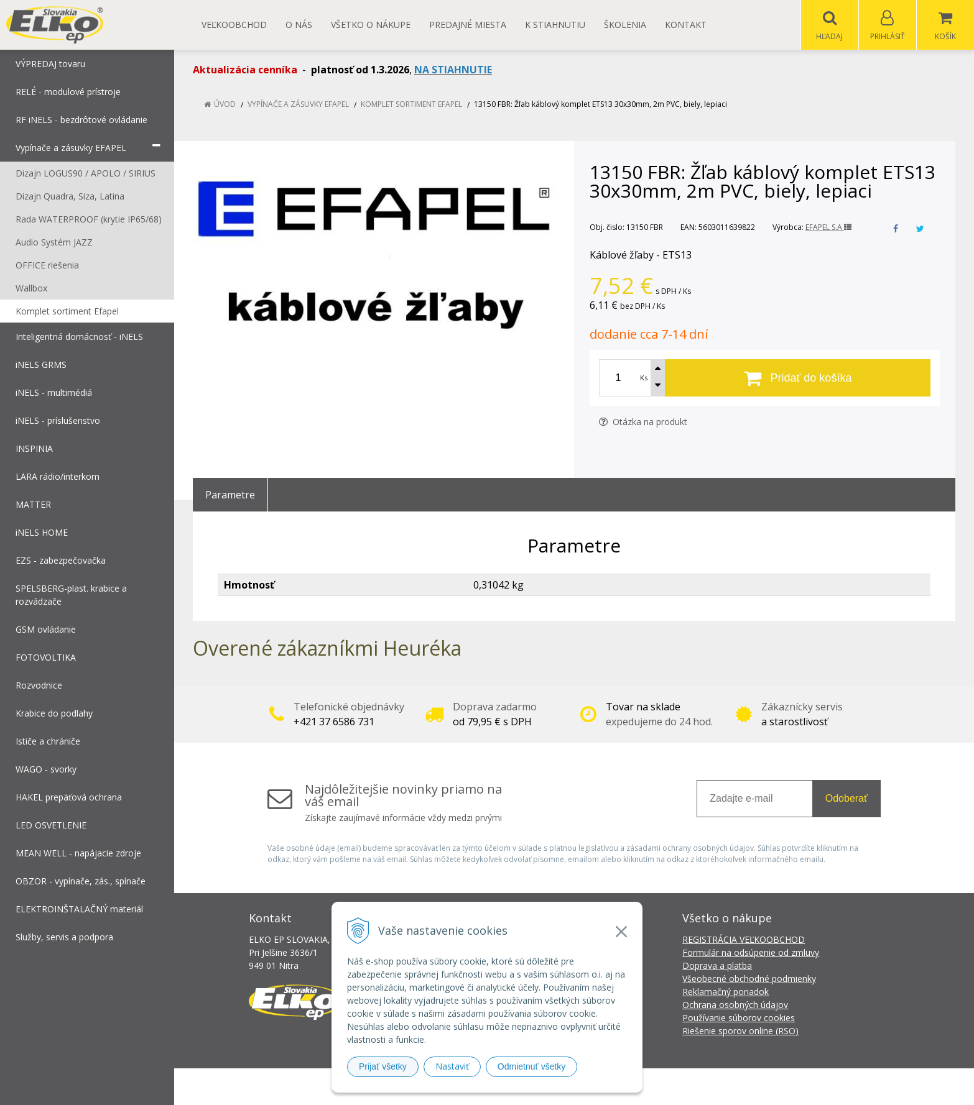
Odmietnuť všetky (532, 1066)
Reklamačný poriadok (725, 992)
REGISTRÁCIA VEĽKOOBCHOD (743, 940)
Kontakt (686, 24)
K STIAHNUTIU (555, 24)
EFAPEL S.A (828, 227)
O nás (298, 24)
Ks (643, 378)
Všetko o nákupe (370, 24)
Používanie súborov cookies (738, 1018)
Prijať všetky (383, 1066)
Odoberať (846, 799)
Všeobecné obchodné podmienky (749, 979)
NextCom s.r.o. (710, 1086)
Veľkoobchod (234, 24)
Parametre (230, 495)
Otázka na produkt (643, 422)
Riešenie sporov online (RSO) (740, 1031)
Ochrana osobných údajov (735, 1005)
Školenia (625, 24)
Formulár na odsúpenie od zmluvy (750, 953)
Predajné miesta (467, 24)
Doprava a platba (717, 966)
